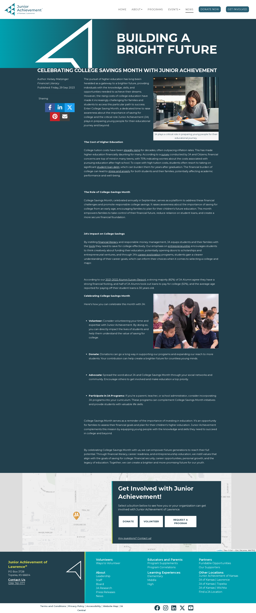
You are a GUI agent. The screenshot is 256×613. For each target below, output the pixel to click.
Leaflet (219, 550)
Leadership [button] (103, 576)
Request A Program (180, 521)
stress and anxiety (119, 171)
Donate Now (209, 9)
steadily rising (132, 150)
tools (92, 246)
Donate (128, 521)
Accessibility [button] (93, 606)
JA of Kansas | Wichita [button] (213, 587)
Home (122, 9)
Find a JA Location (210, 591)
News (189, 9)
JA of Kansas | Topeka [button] (213, 583)
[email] (65, 117)
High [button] (150, 584)
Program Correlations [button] (161, 567)
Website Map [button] (110, 606)
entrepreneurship (179, 246)
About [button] (100, 572)
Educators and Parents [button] (165, 559)
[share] (50, 108)
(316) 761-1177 (16, 583)
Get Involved (237, 9)
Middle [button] (151, 580)
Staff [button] (99, 580)
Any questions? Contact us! (134, 538)
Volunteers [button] (104, 559)
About (136, 9)
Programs (155, 9)
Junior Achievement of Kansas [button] (218, 575)
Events (173, 9)
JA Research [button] (104, 588)
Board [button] (100, 584)
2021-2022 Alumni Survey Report (125, 279)
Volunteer (151, 521)
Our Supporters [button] (209, 567)
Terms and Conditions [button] (53, 606)
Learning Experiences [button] (163, 572)
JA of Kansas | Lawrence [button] (214, 579)
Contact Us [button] (16, 579)
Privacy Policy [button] (76, 606)
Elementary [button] (155, 576)
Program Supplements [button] (162, 563)
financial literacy (108, 242)
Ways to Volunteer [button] (108, 563)
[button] (141, 9)
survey (165, 154)
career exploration (149, 254)
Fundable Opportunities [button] (215, 563)
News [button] (99, 596)
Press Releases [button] (105, 592)
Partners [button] (205, 559)
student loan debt (108, 167)
